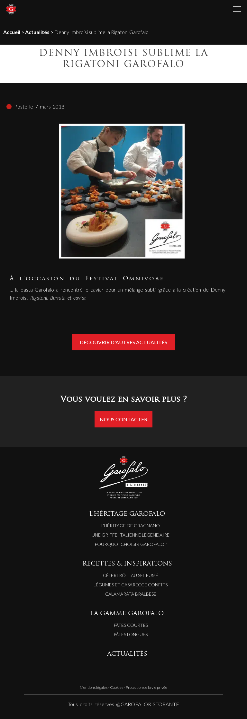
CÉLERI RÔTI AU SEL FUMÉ (130, 575)
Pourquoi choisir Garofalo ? (131, 544)
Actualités (37, 32)
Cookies (116, 687)
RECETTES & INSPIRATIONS (127, 564)
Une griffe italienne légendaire (130, 535)
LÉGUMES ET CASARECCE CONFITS (131, 584)
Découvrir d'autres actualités (123, 342)
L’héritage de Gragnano (130, 525)
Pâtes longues (131, 634)
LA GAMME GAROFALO (127, 614)
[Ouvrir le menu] (237, 9)
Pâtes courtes (131, 625)
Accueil (11, 32)
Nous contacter (123, 419)
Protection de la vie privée (146, 687)
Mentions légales (93, 687)
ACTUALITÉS (127, 654)
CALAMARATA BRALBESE (130, 594)
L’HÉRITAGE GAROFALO (127, 514)
